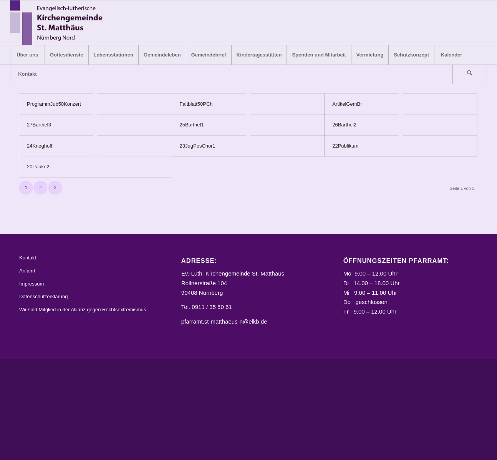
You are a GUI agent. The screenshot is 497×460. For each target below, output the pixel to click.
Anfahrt (27, 271)
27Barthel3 (39, 125)
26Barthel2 (344, 125)
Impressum (31, 284)
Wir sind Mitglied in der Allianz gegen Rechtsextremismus (82, 309)
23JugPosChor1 (197, 146)
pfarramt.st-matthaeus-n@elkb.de (224, 321)
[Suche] (469, 74)
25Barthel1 (192, 125)
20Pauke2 (38, 166)
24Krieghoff (39, 146)
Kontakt (27, 258)
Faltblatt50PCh (196, 104)
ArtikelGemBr (347, 104)
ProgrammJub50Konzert (54, 104)
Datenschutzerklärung (43, 297)
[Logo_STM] (58, 22)
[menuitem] (27, 55)
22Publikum (345, 146)
